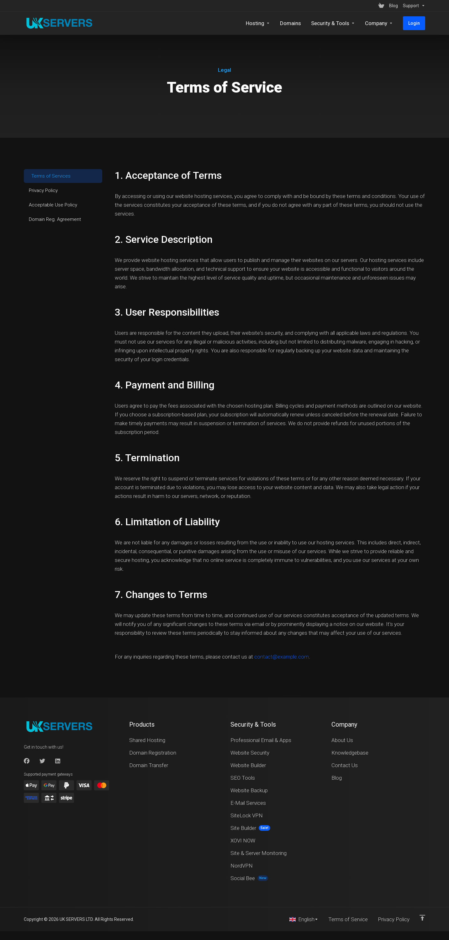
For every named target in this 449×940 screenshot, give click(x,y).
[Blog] (393, 5)
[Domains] (290, 23)
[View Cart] (381, 5)
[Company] (379, 23)
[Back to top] (422, 917)
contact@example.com (281, 657)
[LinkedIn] (58, 761)
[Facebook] (26, 761)
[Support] (412, 5)
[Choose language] (303, 919)
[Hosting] (258, 23)
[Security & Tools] (333, 23)
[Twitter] (42, 761)
